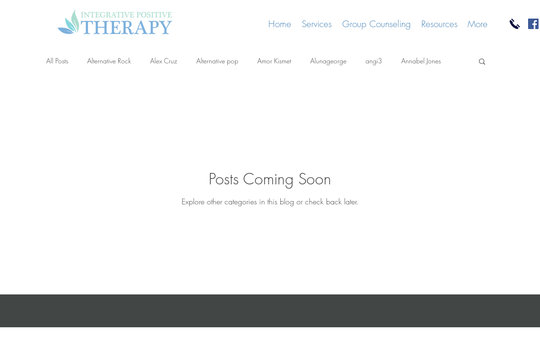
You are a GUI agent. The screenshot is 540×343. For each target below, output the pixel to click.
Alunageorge (328, 60)
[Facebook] (533, 24)
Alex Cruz (163, 60)
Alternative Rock (109, 60)
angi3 (374, 60)
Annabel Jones (421, 60)
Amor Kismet (274, 60)
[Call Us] (515, 24)
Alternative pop (217, 60)
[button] (482, 62)
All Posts (57, 60)
